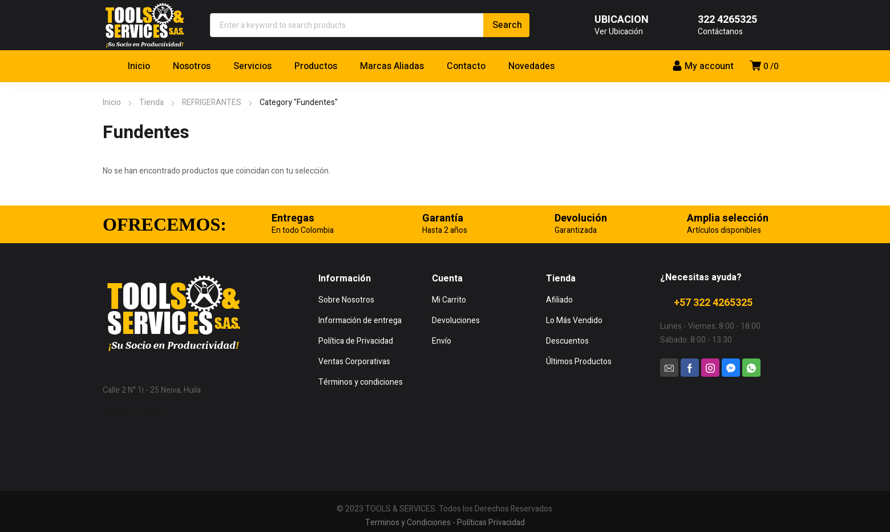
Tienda (151, 102)
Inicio (112, 102)
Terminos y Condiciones (408, 523)
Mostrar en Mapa (133, 413)
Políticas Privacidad (491, 523)
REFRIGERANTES (211, 102)
